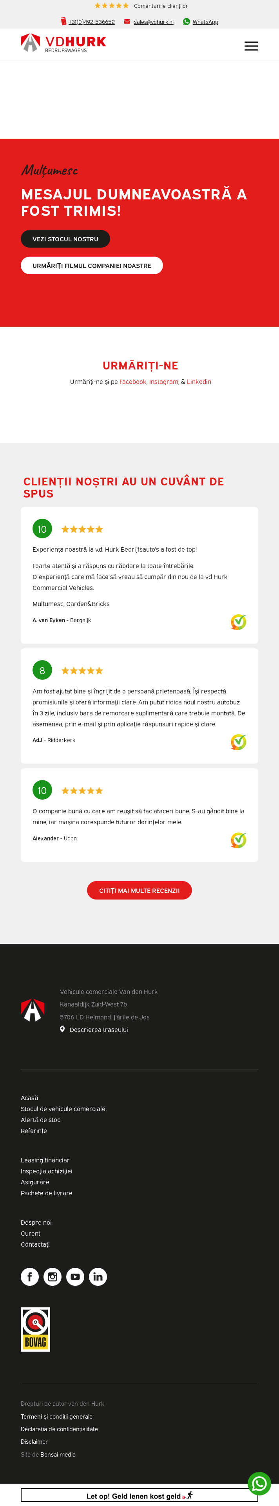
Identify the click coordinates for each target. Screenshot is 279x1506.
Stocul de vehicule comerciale (63, 1108)
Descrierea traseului (99, 1029)
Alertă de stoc (40, 1119)
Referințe (34, 1130)
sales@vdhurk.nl (154, 21)
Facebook (133, 381)
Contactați (35, 1244)
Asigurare (35, 1181)
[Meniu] (247, 44)
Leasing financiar (45, 1159)
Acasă (29, 1097)
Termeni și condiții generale (56, 1416)
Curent (30, 1233)
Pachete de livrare (46, 1192)
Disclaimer (34, 1441)
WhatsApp (205, 21)
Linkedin (199, 381)
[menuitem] (141, 6)
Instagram (163, 381)
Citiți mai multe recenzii (139, 890)
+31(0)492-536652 (92, 21)
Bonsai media (58, 1454)
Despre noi (36, 1222)
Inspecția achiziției (46, 1170)
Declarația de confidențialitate (59, 1428)
